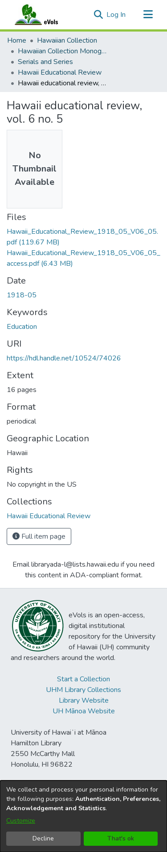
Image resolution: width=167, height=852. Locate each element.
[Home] (45, 15)
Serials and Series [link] (45, 62)
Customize (20, 820)
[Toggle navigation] (147, 14)
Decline (43, 838)
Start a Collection (83, 679)
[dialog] (83, 816)
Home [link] (16, 40)
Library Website (84, 700)
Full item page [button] (38, 536)
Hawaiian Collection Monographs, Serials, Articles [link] (62, 51)
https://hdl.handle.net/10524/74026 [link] (64, 358)
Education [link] (22, 327)
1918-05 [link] (22, 295)
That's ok (120, 838)
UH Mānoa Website (84, 711)
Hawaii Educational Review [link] (60, 72)
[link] (48, 516)
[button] (98, 14)
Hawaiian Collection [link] (67, 40)
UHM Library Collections (83, 690)
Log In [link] (116, 15)
